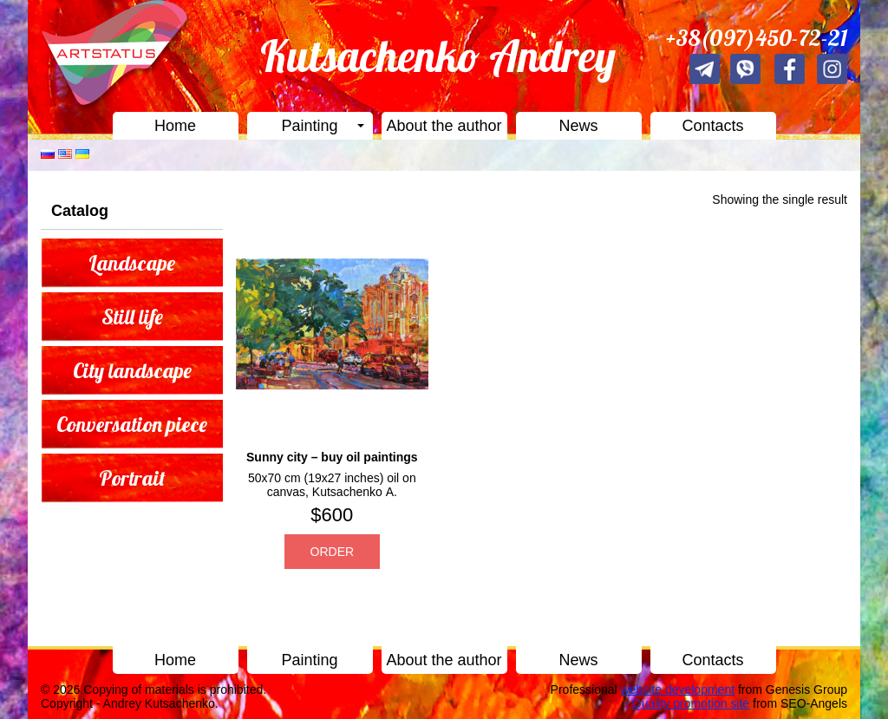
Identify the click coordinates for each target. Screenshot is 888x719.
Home (175, 125)
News (577, 125)
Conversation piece (131, 424)
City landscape (132, 370)
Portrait (132, 478)
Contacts (712, 125)
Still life (132, 317)
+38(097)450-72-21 (756, 37)
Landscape (131, 263)
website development (678, 689)
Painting (309, 125)
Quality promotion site (690, 703)
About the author (443, 125)
